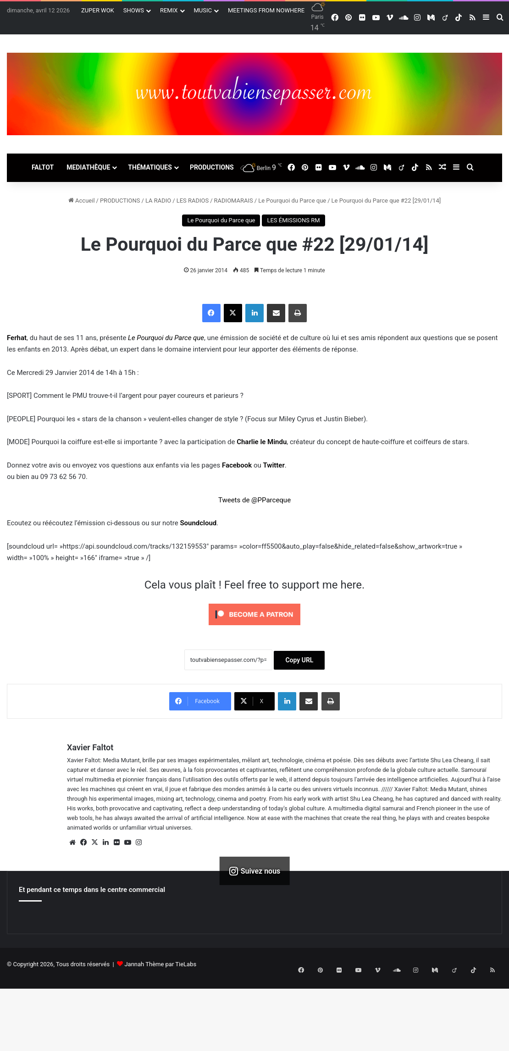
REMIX (169, 10)
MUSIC (203, 10)
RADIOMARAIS (233, 200)
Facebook (237, 465)
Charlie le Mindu (262, 442)
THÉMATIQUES (150, 167)
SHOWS (133, 10)
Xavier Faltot (90, 747)
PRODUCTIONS (212, 167)
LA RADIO (158, 200)
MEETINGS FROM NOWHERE (266, 10)
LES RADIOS (193, 200)
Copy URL (299, 660)
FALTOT (43, 167)
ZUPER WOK (97, 10)
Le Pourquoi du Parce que (292, 200)
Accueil (81, 200)
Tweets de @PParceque (254, 500)
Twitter (273, 465)
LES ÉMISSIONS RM (293, 220)
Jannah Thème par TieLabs (160, 964)
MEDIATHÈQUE (88, 167)
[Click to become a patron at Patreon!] (254, 627)
